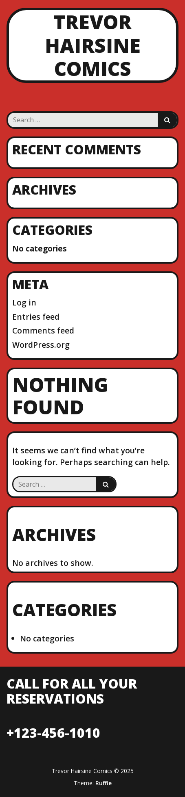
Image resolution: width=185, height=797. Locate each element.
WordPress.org (41, 344)
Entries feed (35, 316)
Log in (24, 302)
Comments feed (43, 330)
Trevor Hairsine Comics (93, 45)
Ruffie (103, 783)
